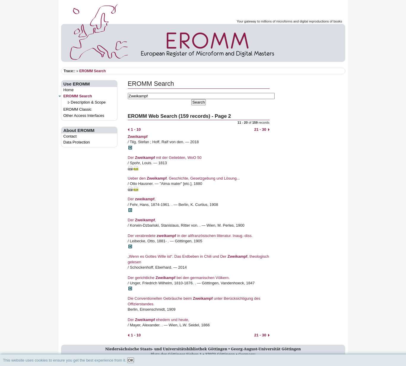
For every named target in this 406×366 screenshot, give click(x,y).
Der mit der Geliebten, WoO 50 (165, 157)
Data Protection (76, 142)
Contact (70, 136)
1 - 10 (134, 129)
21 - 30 (261, 129)
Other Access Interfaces (83, 115)
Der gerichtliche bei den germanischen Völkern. (179, 277)
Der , (142, 199)
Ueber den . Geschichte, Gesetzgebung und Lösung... (184, 178)
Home (68, 90)
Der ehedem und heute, (158, 319)
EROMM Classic (77, 109)
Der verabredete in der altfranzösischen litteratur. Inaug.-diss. (190, 235)
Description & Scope (88, 102)
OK (130, 360)
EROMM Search (92, 71)
